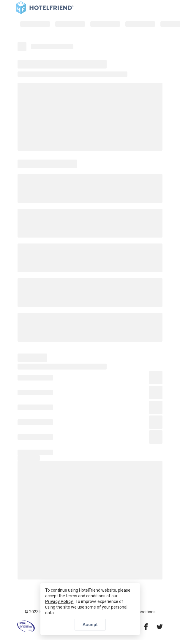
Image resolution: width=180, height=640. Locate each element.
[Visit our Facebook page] (146, 627)
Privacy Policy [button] (59, 601)
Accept (90, 624)
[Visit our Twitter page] (160, 627)
